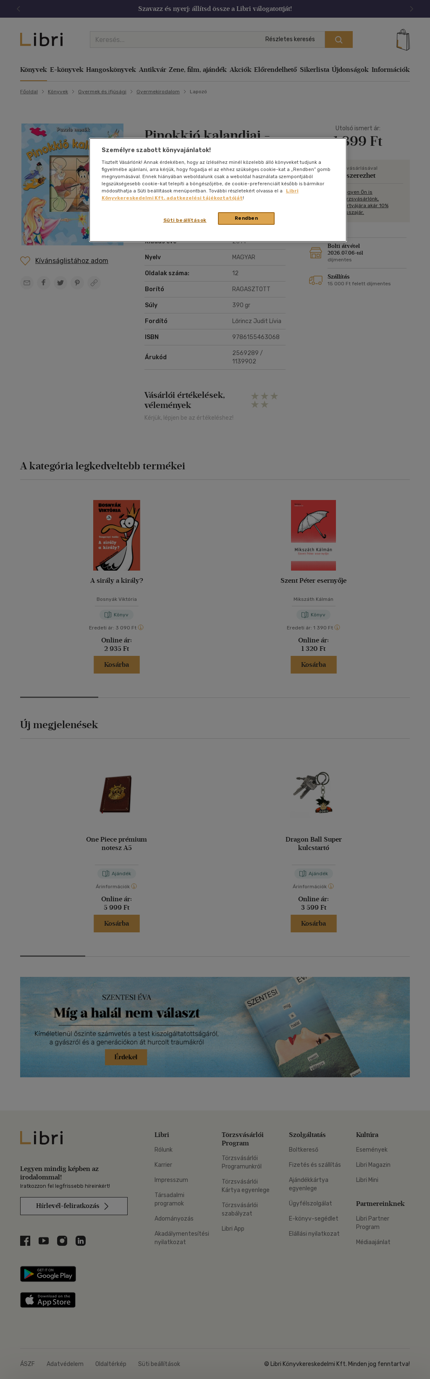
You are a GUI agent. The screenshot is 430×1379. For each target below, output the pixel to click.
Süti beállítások (185, 220)
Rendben (246, 218)
